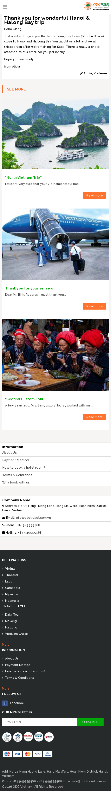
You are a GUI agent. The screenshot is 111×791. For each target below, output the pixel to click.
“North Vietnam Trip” (23, 178)
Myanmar (11, 594)
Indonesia (11, 600)
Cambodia (12, 588)
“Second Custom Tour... (25, 399)
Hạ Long (10, 627)
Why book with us (16, 482)
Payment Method (15, 460)
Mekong (10, 621)
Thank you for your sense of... (31, 288)
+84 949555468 (28, 525)
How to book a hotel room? (23, 467)
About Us (9, 453)
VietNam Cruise (16, 633)
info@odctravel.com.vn (33, 518)
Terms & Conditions (17, 475)
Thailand (11, 575)
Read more (94, 195)
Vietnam (10, 568)
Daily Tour (12, 614)
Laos (8, 581)
